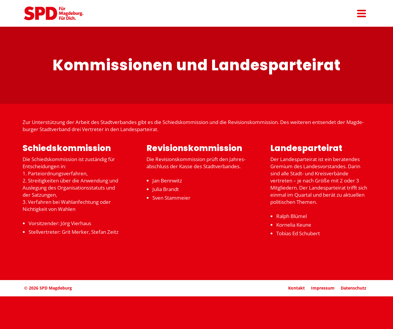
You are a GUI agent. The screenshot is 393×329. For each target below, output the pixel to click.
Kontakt (296, 288)
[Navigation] (361, 13)
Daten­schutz (353, 288)
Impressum (322, 288)
